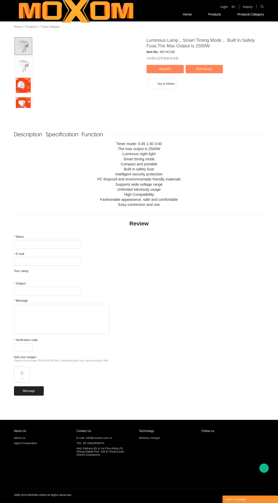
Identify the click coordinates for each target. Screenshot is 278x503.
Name (19, 236)
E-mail (19, 253)
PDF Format (204, 69)
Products (115, 14)
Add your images (61, 359)
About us (258, 14)
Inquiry (248, 7)
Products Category (151, 14)
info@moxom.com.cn (99, 437)
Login (224, 7)
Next (27, 111)
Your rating (21, 271)
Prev (19, 111)
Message (21, 300)
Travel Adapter (50, 26)
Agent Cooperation (221, 14)
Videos (186, 14)
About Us (20, 437)
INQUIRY (165, 69)
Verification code (26, 340)
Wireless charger (149, 437)
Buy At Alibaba (166, 83)
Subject (20, 283)
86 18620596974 (93, 443)
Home (88, 14)
